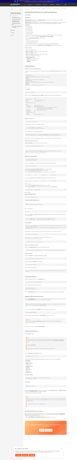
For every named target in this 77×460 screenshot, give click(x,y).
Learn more (51, 452)
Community (43, 8)
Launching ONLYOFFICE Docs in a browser (17, 27)
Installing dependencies (16, 17)
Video (13, 32)
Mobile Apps (45, 4)
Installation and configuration (35, 8)
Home (26, 8)
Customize (25, 455)
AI (33, 4)
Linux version (49, 8)
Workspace (58, 4)
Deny (18, 455)
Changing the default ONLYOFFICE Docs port (16, 21)
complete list (30, 305)
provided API (42, 415)
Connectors (51, 4)
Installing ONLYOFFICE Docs (16, 19)
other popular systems (41, 21)
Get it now (41, 430)
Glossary (13, 30)
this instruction (29, 322)
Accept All (32, 455)
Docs (25, 4)
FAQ (12, 35)
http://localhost (44, 413)
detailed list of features (31, 36)
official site (51, 237)
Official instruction (28, 87)
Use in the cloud (48, 430)
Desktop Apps (38, 4)
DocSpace (29, 4)
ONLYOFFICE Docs (27, 14)
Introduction (14, 15)
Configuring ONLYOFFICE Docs (16, 24)
